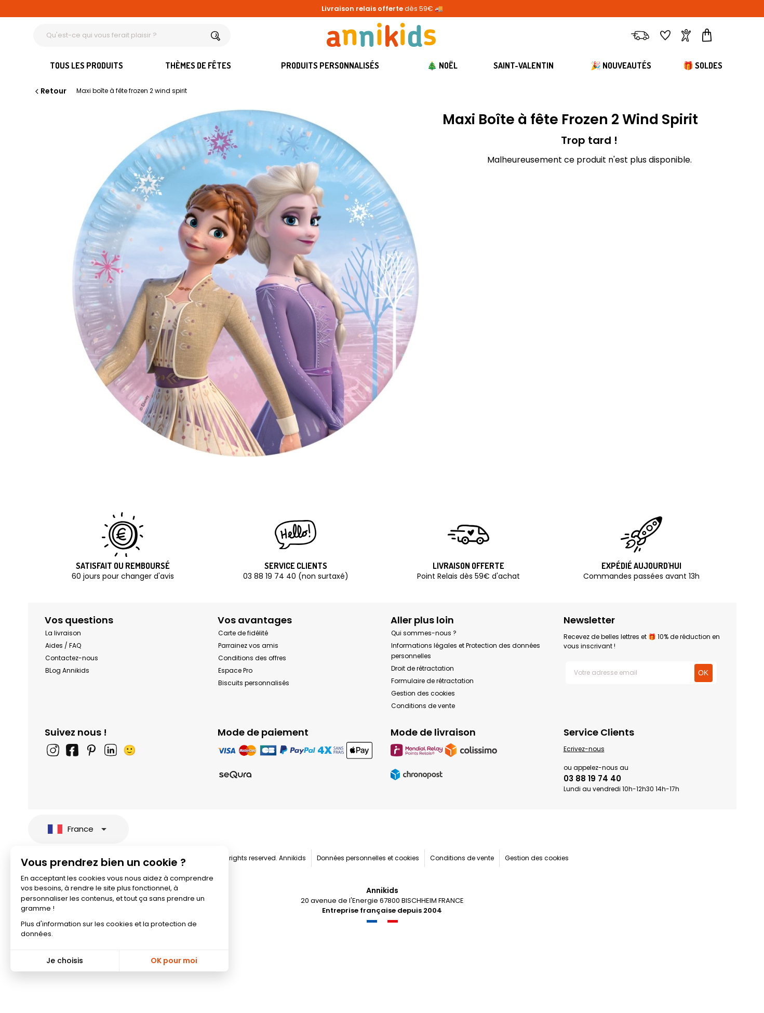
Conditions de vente (423, 705)
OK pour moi (174, 960)
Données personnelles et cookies (368, 858)
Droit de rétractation (422, 668)
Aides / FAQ (63, 645)
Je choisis (64, 960)
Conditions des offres (252, 658)
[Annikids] (381, 35)
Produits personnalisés (330, 65)
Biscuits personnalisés (253, 682)
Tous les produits (86, 65)
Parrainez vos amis (248, 645)
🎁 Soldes (702, 65)
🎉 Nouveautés (621, 65)
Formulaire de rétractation (432, 680)
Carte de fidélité (243, 633)
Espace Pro (235, 670)
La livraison (63, 633)
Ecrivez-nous (584, 748)
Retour (49, 91)
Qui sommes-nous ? (424, 633)
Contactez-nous (71, 658)
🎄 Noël (442, 65)
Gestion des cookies (423, 693)
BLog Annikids (67, 670)
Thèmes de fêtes (198, 65)
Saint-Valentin (523, 65)
